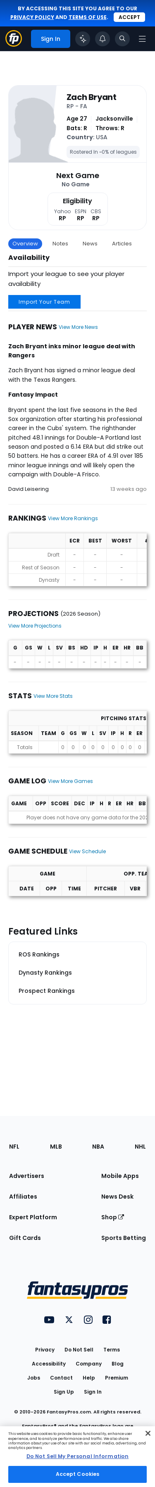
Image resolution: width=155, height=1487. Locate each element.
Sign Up (64, 1391)
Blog (118, 1363)
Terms (111, 1349)
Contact (61, 1377)
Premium (116, 1377)
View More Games (70, 781)
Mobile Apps (120, 1176)
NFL (14, 1146)
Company (89, 1363)
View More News (78, 327)
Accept (129, 17)
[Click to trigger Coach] (82, 38)
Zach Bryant (91, 97)
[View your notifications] (102, 38)
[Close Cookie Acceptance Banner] (148, 1433)
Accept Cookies (78, 1473)
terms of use (88, 17)
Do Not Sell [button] (78, 1349)
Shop (112, 1217)
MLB (56, 1146)
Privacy (45, 1349)
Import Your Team (44, 301)
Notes (60, 243)
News (90, 243)
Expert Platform (33, 1217)
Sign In (93, 1391)
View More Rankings (73, 518)
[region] (77, 1456)
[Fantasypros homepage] (13, 44)
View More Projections (35, 625)
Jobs (33, 1377)
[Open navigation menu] (142, 38)
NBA (98, 1146)
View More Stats (53, 695)
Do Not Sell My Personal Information (77, 1456)
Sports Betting (123, 1238)
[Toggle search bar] (122, 38)
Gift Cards (25, 1238)
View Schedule (87, 851)
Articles (122, 243)
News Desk (117, 1196)
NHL (140, 1146)
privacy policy (32, 17)
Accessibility (49, 1363)
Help (89, 1377)
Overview (25, 243)
